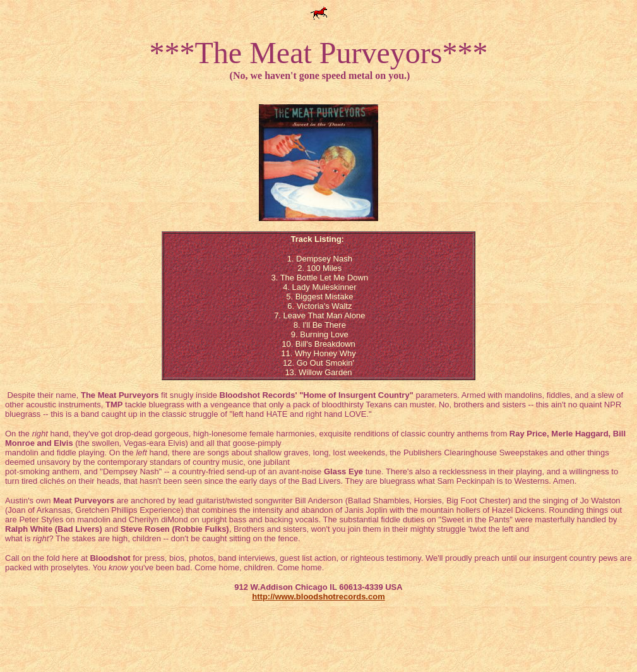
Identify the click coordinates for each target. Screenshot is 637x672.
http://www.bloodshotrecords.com (318, 596)
